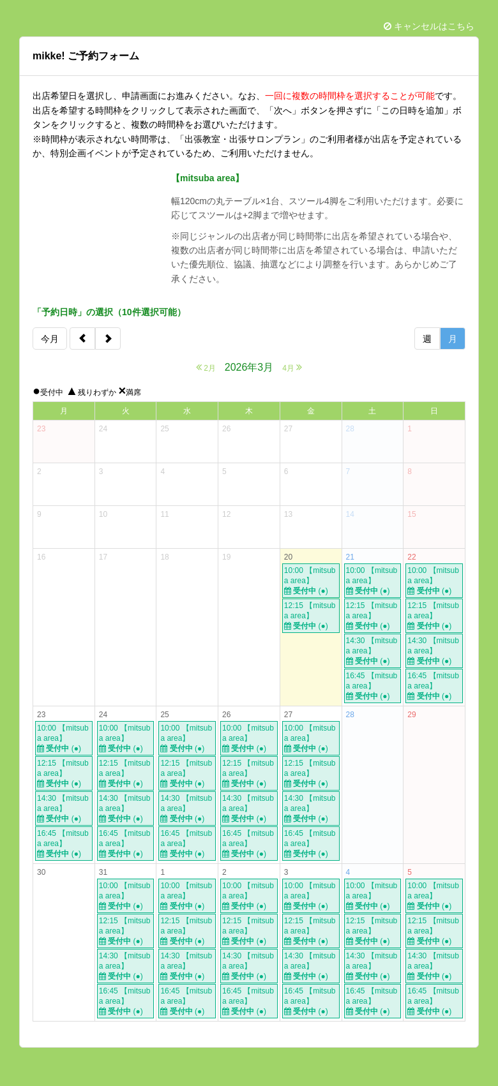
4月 (292, 367)
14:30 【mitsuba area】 (373, 651)
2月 (206, 367)
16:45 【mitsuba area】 (373, 686)
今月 (50, 339)
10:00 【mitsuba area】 (311, 581)
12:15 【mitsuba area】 (311, 616)
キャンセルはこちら (429, 26)
